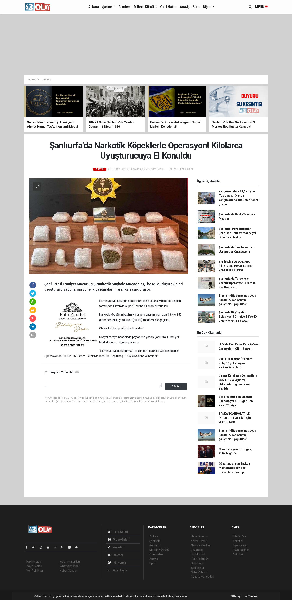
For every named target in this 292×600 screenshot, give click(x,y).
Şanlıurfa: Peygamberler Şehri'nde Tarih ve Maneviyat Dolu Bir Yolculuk (237, 233)
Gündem (124, 7)
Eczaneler (197, 549)
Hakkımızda (33, 561)
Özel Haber (168, 7)
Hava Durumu (199, 536)
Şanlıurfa (108, 7)
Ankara (93, 7)
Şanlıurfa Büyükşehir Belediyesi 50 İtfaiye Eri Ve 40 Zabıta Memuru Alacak (238, 317)
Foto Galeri (118, 531)
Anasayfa (34, 79)
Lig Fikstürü (198, 554)
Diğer (207, 7)
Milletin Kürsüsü (145, 7)
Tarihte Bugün (200, 558)
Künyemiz (117, 562)
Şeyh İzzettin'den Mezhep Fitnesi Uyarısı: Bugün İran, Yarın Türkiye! (236, 401)
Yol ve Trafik (198, 541)
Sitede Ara (239, 536)
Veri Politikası (34, 570)
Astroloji (238, 554)
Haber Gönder (68, 570)
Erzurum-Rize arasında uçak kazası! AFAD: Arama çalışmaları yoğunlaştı (237, 300)
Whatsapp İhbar (69, 566)
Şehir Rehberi (199, 572)
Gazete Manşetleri (202, 576)
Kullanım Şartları (70, 561)
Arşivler (115, 555)
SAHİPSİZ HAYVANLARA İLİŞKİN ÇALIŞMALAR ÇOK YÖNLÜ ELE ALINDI (236, 266)
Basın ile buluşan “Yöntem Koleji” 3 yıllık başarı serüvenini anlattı (235, 363)
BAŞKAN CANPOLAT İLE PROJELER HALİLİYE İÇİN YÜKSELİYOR (235, 418)
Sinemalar (197, 563)
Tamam (251, 596)
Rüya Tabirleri (241, 549)
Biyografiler (240, 545)
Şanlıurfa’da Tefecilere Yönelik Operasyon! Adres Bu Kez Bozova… (238, 283)
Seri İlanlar (197, 567)
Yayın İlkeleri (34, 566)
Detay (235, 596)
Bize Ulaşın (117, 570)
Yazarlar (116, 547)
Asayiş (184, 7)
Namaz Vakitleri (201, 545)
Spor (196, 7)
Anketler (238, 541)
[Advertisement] (146, 44)
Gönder (176, 386)
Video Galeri (118, 539)
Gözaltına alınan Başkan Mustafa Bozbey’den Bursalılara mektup (234, 468)
